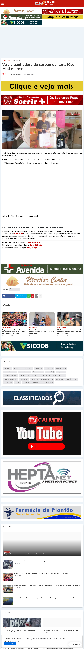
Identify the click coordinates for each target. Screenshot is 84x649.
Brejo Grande (61, 368)
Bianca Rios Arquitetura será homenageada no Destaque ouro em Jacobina (41, 332)
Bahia (28, 368)
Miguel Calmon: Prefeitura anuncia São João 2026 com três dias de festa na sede (14, 332)
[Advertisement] (42, 42)
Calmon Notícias (10, 372)
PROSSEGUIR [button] (9, 644)
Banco (38, 368)
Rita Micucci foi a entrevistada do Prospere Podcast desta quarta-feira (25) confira (69, 332)
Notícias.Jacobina (47, 379)
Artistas (17, 368)
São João (8, 382)
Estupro (35, 375)
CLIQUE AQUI (32, 248)
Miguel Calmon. (58, 375)
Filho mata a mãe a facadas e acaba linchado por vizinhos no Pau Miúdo (38, 561)
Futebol (46, 375)
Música (34, 379)
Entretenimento (16, 60)
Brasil (49, 368)
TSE (17, 382)
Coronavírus (38, 372)
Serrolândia (71, 379)
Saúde (59, 379)
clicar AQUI (18, 234)
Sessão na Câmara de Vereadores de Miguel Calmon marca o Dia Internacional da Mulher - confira (47, 586)
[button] (2, 3)
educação (37, 382)
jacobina (49, 382)
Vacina (26, 382)
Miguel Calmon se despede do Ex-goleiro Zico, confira (24, 554)
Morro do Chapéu (10, 379)
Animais (7, 368)
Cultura (50, 372)
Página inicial (6, 60)
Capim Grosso (24, 372)
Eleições (60, 372)
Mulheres (24, 379)
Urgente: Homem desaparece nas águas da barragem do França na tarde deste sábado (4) (44, 598)
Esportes (24, 375)
